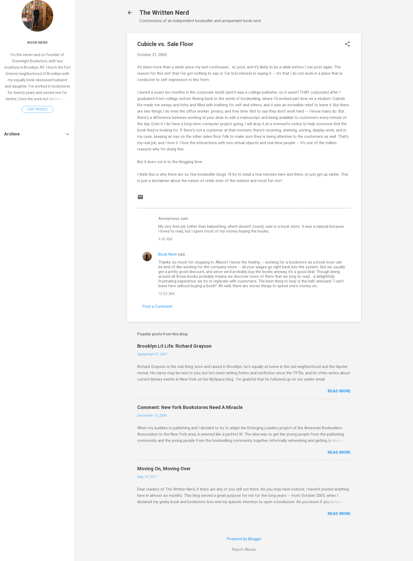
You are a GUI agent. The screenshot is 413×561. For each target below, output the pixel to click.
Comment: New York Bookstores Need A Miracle (190, 407)
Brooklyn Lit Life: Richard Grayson (174, 346)
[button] (347, 44)
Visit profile (37, 109)
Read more (339, 391)
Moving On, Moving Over (164, 468)
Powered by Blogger (244, 539)
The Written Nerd (164, 12)
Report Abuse (244, 549)
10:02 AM (166, 293)
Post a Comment (157, 306)
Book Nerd (167, 254)
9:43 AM (165, 239)
